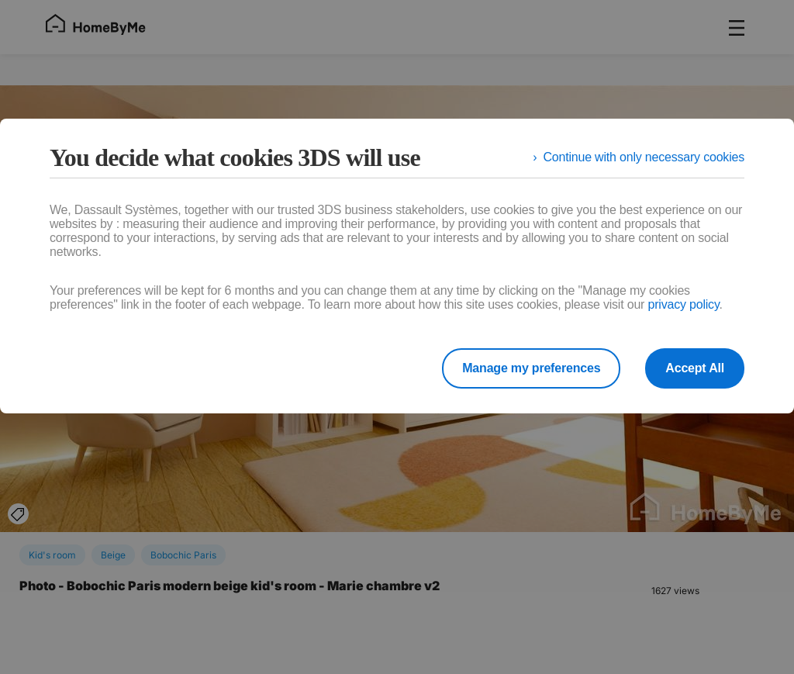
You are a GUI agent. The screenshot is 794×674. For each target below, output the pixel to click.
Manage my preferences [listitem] (531, 368)
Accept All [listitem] (694, 368)
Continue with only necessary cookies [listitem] (643, 157)
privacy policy (683, 304)
